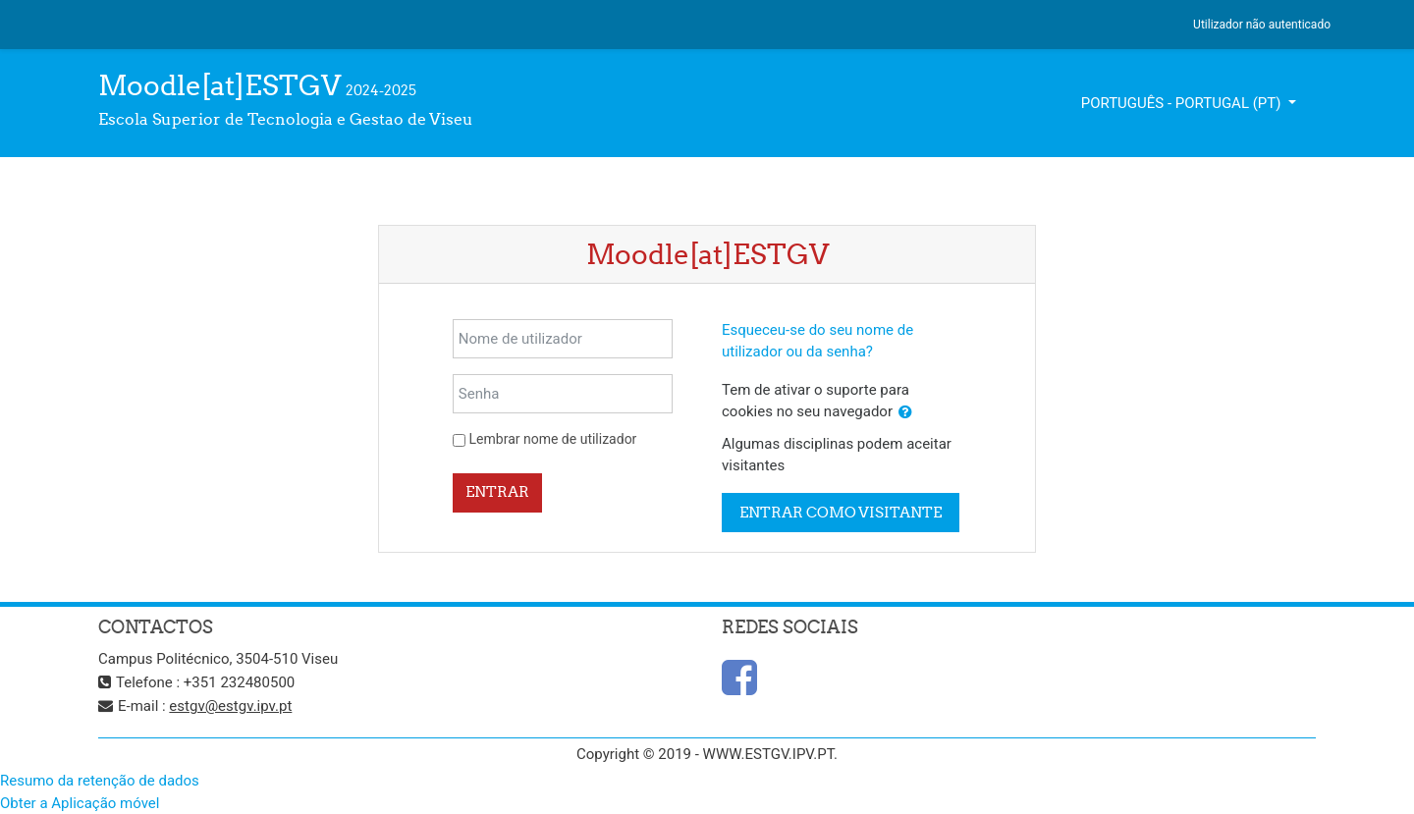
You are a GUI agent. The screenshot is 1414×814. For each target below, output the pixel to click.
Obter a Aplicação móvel (79, 803)
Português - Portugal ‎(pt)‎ (1183, 103)
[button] (905, 413)
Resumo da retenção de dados (99, 780)
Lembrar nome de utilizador (553, 439)
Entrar (497, 491)
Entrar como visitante (840, 512)
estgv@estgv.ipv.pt (230, 706)
